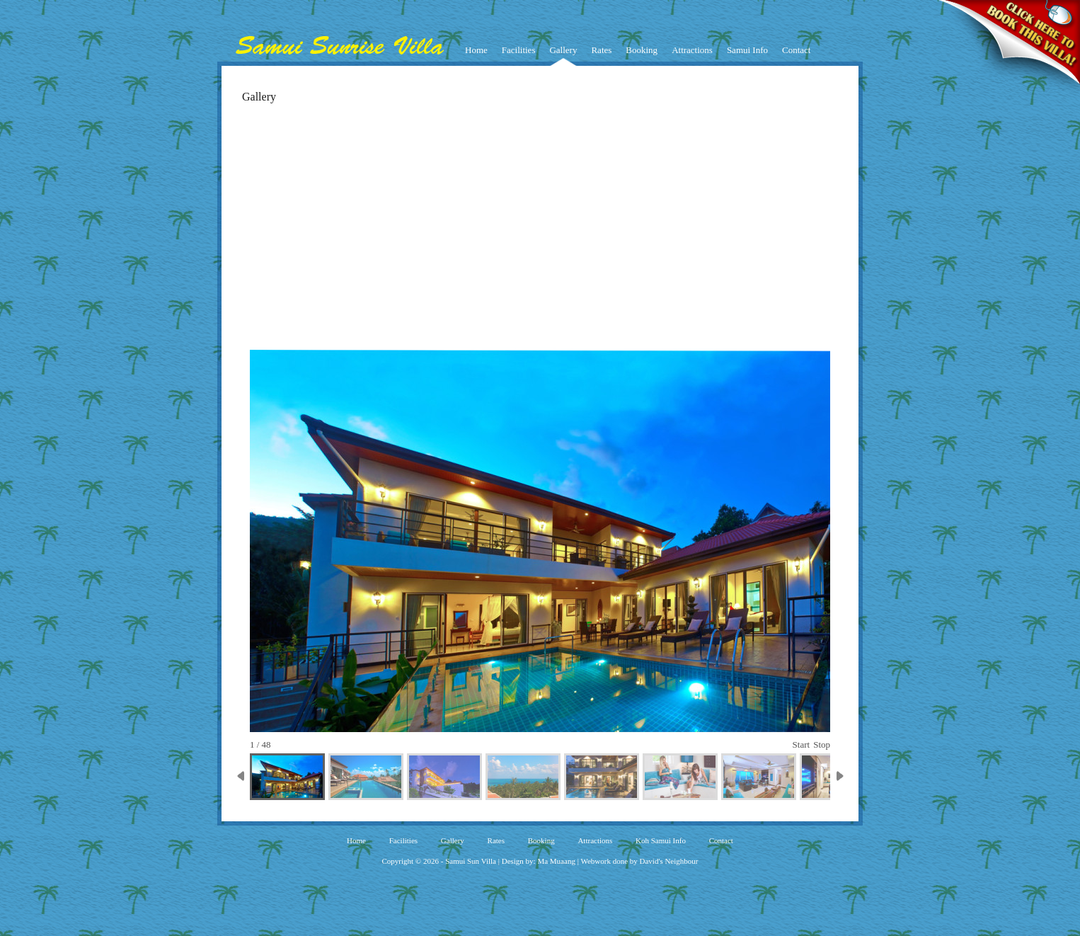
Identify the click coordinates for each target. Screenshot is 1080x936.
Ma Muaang (556, 861)
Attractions (692, 50)
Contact (796, 50)
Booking (641, 50)
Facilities (519, 50)
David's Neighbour (669, 861)
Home (476, 50)
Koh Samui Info (661, 840)
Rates (601, 50)
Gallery (563, 50)
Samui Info (747, 50)
